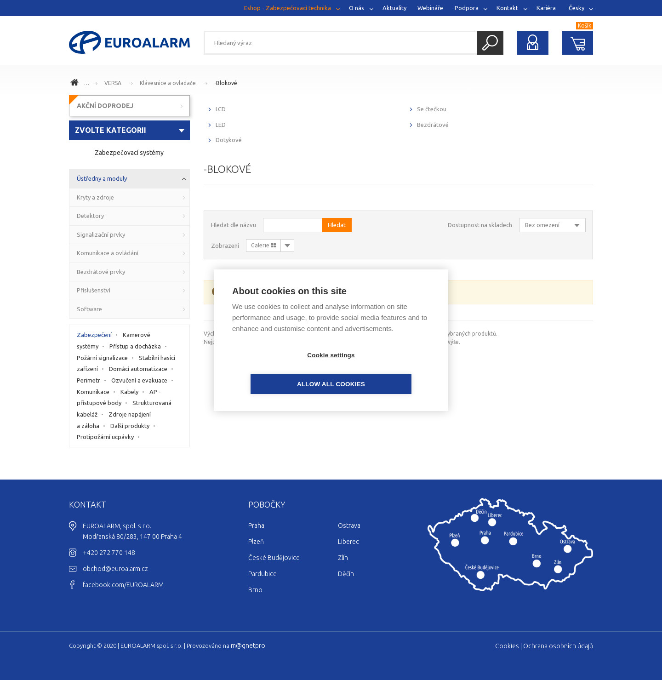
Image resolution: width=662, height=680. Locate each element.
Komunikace (93, 392)
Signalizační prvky (101, 234)
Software (89, 309)
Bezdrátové (433, 124)
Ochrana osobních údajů (558, 646)
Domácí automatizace (138, 369)
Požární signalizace (102, 357)
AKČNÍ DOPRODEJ (105, 105)
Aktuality (394, 8)
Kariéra (546, 8)
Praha (256, 525)
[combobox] (129, 130)
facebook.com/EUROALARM (123, 585)
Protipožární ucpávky (105, 437)
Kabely (129, 392)
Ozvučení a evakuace (139, 380)
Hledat (490, 43)
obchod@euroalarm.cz (115, 568)
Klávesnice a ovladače (168, 83)
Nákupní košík (578, 43)
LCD (221, 109)
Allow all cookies (384, 369)
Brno (255, 590)
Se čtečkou (431, 109)
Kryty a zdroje (95, 197)
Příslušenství (93, 290)
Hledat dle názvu (233, 225)
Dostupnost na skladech (480, 225)
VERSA (112, 83)
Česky (576, 8)
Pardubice (262, 573)
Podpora (467, 8)
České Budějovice (274, 557)
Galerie (263, 245)
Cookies (507, 646)
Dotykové (229, 140)
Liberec (348, 541)
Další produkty (129, 426)
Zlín (343, 557)
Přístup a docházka (135, 346)
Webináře (430, 8)
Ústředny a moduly (102, 178)
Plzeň (256, 541)
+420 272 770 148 (109, 552)
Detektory (90, 215)
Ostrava (349, 525)
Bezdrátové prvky (101, 272)
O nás (356, 8)
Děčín (346, 573)
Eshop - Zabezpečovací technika (287, 8)
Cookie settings (278, 369)
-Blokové (225, 83)
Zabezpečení (94, 334)
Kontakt (507, 8)
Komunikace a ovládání (107, 253)
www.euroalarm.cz (76, 84)
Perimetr (88, 380)
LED (221, 124)
